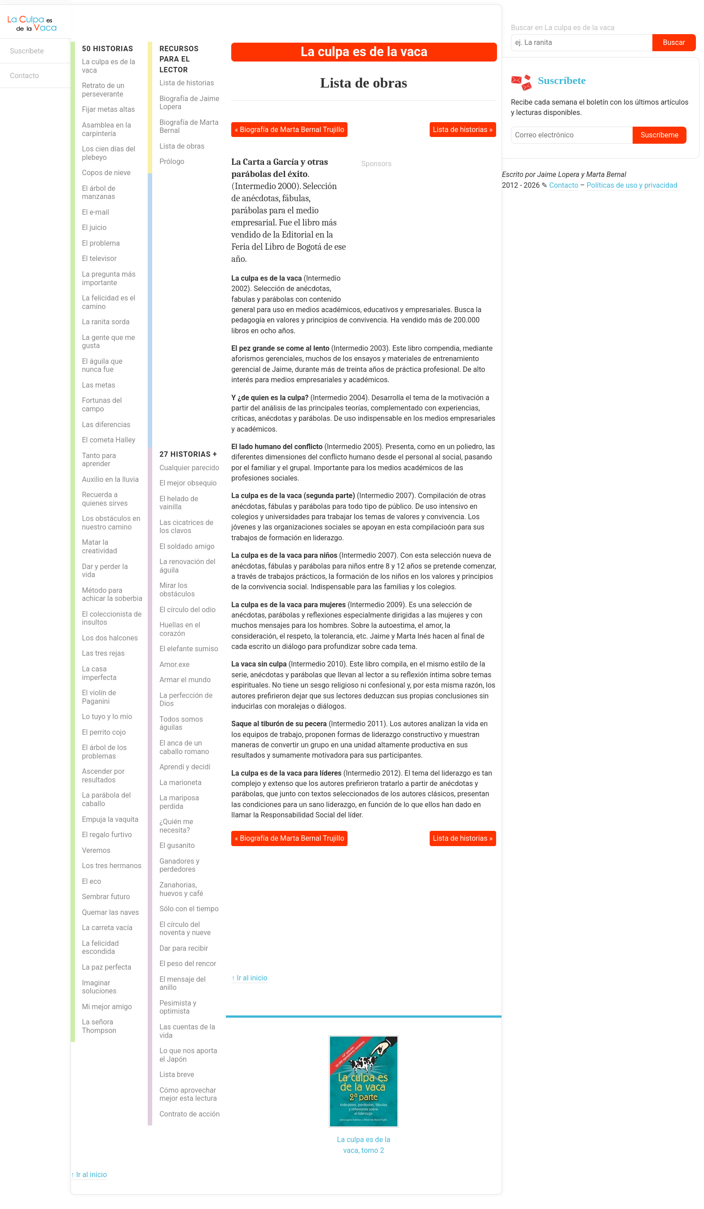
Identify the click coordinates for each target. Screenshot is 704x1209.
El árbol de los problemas (104, 751)
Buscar (674, 42)
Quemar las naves (110, 912)
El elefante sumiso (188, 648)
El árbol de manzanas (98, 192)
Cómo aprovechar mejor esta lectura (188, 1094)
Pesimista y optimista (177, 1007)
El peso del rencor (187, 963)
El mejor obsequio (188, 483)
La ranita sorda (105, 322)
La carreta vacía (107, 927)
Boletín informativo (11, 102)
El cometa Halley (108, 440)
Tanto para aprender (99, 459)
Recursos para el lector (179, 59)
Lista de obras (181, 146)
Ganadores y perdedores (179, 865)
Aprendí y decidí (184, 767)
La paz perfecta (106, 967)
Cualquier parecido (189, 467)
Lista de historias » (463, 129)
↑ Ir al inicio (249, 978)
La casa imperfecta (99, 673)
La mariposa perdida (179, 802)
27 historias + (188, 454)
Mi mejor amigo (107, 1006)
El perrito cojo (104, 732)
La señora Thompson (99, 1026)
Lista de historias (186, 83)
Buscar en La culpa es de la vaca (563, 27)
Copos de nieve (106, 172)
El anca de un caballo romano (184, 747)
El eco (91, 881)
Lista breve (176, 1074)
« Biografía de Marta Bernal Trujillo (289, 129)
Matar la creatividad (99, 546)
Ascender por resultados (103, 775)
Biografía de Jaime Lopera (189, 102)
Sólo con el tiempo (189, 909)
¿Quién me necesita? (176, 825)
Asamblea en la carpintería (106, 129)
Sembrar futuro (106, 896)
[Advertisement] (188, 308)
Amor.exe (174, 664)
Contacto (24, 75)
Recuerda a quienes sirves (105, 498)
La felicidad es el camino (108, 302)
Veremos (96, 850)
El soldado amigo (187, 546)
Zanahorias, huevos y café (181, 889)
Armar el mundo (185, 679)
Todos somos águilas (181, 723)
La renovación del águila (187, 565)
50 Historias (107, 48)
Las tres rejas (103, 653)
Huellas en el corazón (179, 629)
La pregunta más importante (109, 278)
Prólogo (172, 161)
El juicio (94, 227)
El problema (100, 243)
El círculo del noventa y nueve (185, 928)
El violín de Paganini (99, 697)
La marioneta (180, 782)
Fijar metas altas (108, 109)
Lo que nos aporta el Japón (188, 1054)
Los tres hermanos (111, 865)
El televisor (99, 258)
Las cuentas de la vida (187, 1031)
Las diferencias (106, 424)
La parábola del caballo (106, 799)
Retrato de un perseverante (103, 89)
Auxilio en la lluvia (110, 479)
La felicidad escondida (100, 947)
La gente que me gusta (108, 341)
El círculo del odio (187, 609)
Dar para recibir (183, 948)
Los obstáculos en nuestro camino (111, 522)
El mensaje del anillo (182, 983)
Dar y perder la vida (105, 570)
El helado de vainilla (178, 503)
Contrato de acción (189, 1114)
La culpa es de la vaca (108, 66)
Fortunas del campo (102, 404)
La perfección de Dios (185, 699)
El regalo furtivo (107, 834)
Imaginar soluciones (99, 987)
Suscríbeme (659, 135)
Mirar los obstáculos (177, 589)
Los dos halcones (110, 638)
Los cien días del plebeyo (108, 153)
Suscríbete (27, 51)
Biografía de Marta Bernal (189, 126)
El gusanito (177, 845)
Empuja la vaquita (110, 819)
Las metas (98, 385)
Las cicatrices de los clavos (186, 526)
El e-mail (95, 212)
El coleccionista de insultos (111, 618)
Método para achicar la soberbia (112, 594)
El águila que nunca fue (102, 365)
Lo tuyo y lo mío (107, 716)
